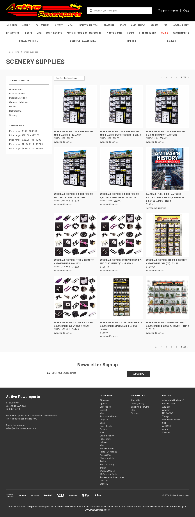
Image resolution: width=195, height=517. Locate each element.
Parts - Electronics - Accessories (84, 33)
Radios (130, 33)
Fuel (165, 25)
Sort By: (59, 78)
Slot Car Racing (147, 33)
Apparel (26, 25)
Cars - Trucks (138, 25)
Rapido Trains (168, 402)
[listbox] (74, 78)
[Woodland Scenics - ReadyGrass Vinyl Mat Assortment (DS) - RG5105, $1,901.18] (121, 235)
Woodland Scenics (171, 419)
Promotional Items (88, 25)
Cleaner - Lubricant (18, 102)
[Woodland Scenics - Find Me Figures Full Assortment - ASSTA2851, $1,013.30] (75, 169)
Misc (39, 33)
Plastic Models (114, 33)
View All (166, 431)
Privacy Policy (137, 402)
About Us (135, 399)
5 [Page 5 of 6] (171, 77)
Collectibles (42, 25)
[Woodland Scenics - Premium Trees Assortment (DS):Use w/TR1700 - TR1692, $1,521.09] (167, 297)
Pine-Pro (131, 41)
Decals (12, 106)
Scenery (13, 115)
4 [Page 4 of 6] (166, 77)
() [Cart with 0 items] (186, 10)
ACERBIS (166, 425)
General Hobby (181, 25)
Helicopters (12, 33)
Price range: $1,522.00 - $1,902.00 (26, 148)
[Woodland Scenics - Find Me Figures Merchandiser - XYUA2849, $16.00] (75, 106)
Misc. (70, 25)
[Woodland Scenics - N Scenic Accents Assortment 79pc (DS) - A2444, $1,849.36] (167, 235)
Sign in (164, 10)
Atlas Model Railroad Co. (174, 399)
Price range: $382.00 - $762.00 (24, 135)
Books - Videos (17, 93)
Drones (154, 25)
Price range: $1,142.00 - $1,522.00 (26, 144)
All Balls (166, 406)
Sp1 (164, 422)
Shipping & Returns (140, 406)
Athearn (166, 409)
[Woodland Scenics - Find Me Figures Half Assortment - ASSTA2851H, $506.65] (167, 106)
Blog (133, 409)
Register (174, 10)
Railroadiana (15, 111)
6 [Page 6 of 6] (176, 77)
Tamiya (165, 415)
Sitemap (135, 412)
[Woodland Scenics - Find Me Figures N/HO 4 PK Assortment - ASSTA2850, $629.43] (121, 169)
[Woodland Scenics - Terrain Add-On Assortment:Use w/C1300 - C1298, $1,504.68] (75, 297)
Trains (164, 33)
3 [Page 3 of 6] (161, 77)
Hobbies (28, 33)
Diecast (59, 25)
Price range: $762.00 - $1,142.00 (25, 139)
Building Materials (18, 97)
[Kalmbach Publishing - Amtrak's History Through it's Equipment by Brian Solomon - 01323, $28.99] (167, 169)
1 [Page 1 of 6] (150, 77)
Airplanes (11, 25)
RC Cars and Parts (28, 41)
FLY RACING (167, 412)
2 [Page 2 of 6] (155, 77)
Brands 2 (171, 41)
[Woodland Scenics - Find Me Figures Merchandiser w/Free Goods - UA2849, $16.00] (121, 106)
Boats (123, 25)
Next (185, 77)
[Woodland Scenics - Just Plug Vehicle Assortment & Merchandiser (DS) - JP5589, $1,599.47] (121, 297)
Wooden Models (181, 33)
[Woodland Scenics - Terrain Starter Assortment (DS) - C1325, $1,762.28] (75, 235)
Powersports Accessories (82, 41)
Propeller (109, 25)
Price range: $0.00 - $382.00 (23, 131)
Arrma (165, 428)
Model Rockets (54, 33)
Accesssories (16, 89)
